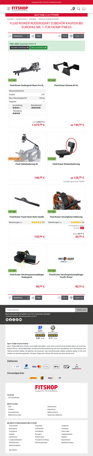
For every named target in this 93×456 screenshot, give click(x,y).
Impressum (51, 409)
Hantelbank (39, 431)
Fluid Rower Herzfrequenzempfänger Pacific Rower (66, 275)
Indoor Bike (65, 431)
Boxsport (38, 434)
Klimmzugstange (41, 443)
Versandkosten (13, 412)
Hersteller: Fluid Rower (20, 47)
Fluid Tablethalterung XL (27, 164)
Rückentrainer (14, 443)
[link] (7, 320)
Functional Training (42, 440)
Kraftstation (39, 429)
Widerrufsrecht (52, 412)
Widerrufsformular (14, 415)
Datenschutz (51, 407)
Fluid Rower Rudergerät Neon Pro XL (27, 85)
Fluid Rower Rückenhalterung (66, 164)
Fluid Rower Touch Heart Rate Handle (27, 217)
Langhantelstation (15, 440)
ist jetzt (46, 15)
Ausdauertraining (21, 19)
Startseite (10, 19)
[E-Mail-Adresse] (40, 310)
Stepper (64, 437)
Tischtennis (13, 431)
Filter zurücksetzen (38, 47)
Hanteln (12, 434)
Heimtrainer (13, 437)
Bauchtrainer (66, 440)
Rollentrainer (39, 437)
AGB (9, 407)
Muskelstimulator (67, 443)
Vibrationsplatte (14, 445)
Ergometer (39, 426)
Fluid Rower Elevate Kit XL (66, 85)
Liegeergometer (66, 434)
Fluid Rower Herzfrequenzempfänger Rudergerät (27, 275)
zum (13, 398)
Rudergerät (32, 19)
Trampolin (64, 429)
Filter (39, 36)
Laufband (64, 426)
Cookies (11, 409)
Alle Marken (13, 450)
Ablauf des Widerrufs (54, 415)
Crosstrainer (13, 426)
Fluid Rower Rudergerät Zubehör (48, 19)
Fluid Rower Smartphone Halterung (66, 217)
